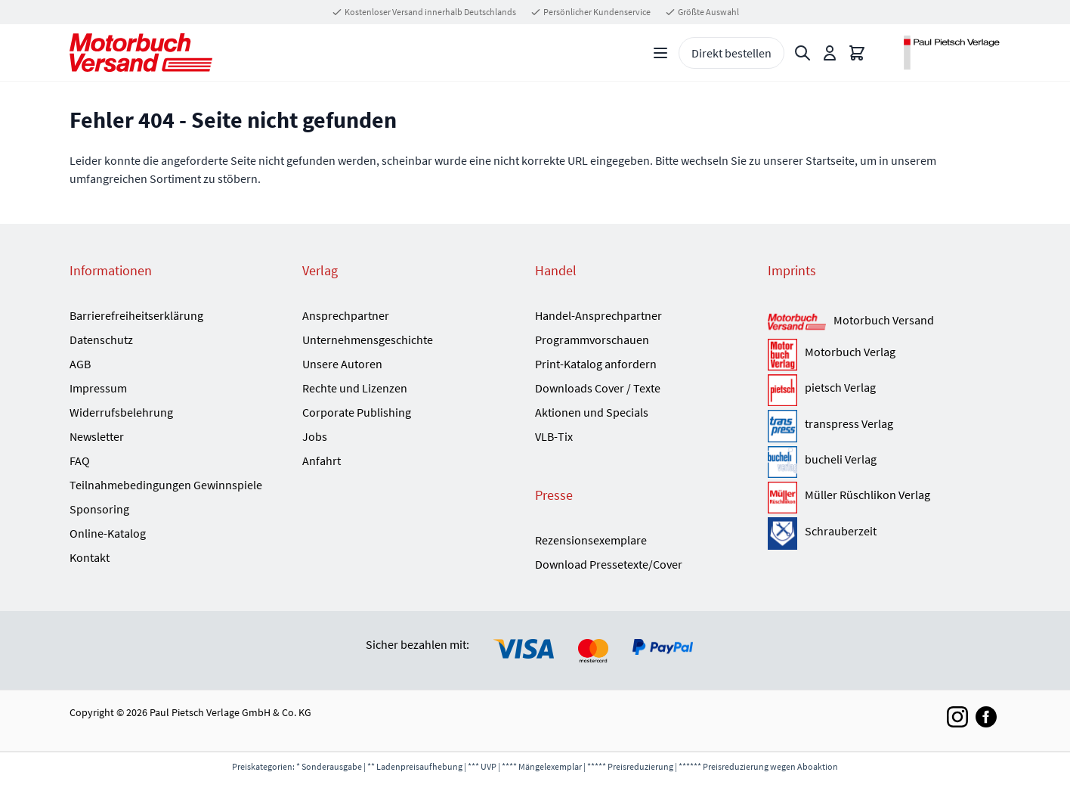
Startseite (830, 160)
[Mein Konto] (830, 53)
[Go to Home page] (141, 52)
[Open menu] (660, 53)
